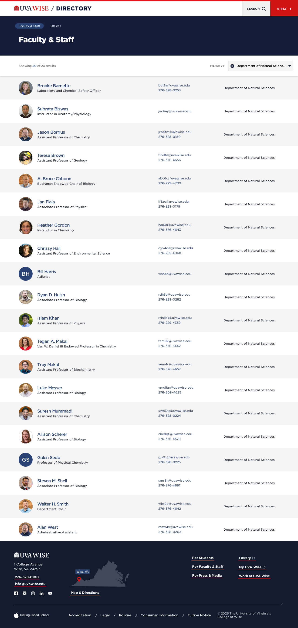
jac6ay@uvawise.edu (174, 111)
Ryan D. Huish (51, 294)
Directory (73, 8)
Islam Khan (48, 318)
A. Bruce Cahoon (54, 178)
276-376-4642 (169, 508)
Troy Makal (48, 364)
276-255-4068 (169, 253)
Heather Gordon (53, 225)
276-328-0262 (169, 299)
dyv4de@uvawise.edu (175, 248)
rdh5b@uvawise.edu (174, 294)
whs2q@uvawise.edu (174, 504)
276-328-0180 (169, 137)
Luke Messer (49, 387)
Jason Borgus (51, 132)
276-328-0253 (169, 90)
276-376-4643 (169, 229)
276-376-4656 (169, 160)
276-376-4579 (169, 439)
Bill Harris (46, 271)
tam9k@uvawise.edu (174, 341)
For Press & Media (207, 575)
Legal (105, 615)
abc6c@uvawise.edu (174, 178)
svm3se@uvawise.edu (175, 411)
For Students (202, 558)
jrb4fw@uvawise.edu (174, 132)
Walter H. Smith (52, 504)
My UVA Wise (250, 567)
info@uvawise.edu (30, 584)
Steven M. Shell (52, 480)
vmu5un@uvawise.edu (175, 387)
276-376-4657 (169, 369)
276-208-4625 (169, 392)
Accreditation (79, 615)
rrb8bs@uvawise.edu (175, 318)
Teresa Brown (50, 155)
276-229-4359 (169, 322)
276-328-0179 (169, 206)
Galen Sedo (48, 457)
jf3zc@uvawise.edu (173, 201)
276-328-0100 (27, 577)
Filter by (217, 65)
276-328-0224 (169, 415)
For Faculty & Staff (207, 567)
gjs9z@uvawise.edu (174, 457)
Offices (56, 26)
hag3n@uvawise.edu (174, 225)
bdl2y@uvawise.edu (174, 85)
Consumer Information (159, 615)
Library (245, 558)
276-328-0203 (169, 532)
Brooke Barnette (53, 85)
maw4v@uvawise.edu (175, 527)
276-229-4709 (169, 183)
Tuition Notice (199, 615)
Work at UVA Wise (254, 576)
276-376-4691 (169, 485)
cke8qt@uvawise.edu (175, 434)
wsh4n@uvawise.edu (174, 274)
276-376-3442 (169, 346)
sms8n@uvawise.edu (174, 480)
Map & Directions (85, 593)
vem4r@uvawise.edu (174, 364)
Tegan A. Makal (52, 341)
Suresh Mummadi (54, 411)
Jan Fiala (46, 201)
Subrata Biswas (52, 108)
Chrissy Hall (48, 248)
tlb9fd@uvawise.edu (174, 155)
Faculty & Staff (29, 26)
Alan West (47, 527)
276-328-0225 (169, 462)
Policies (125, 615)
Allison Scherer (52, 434)
